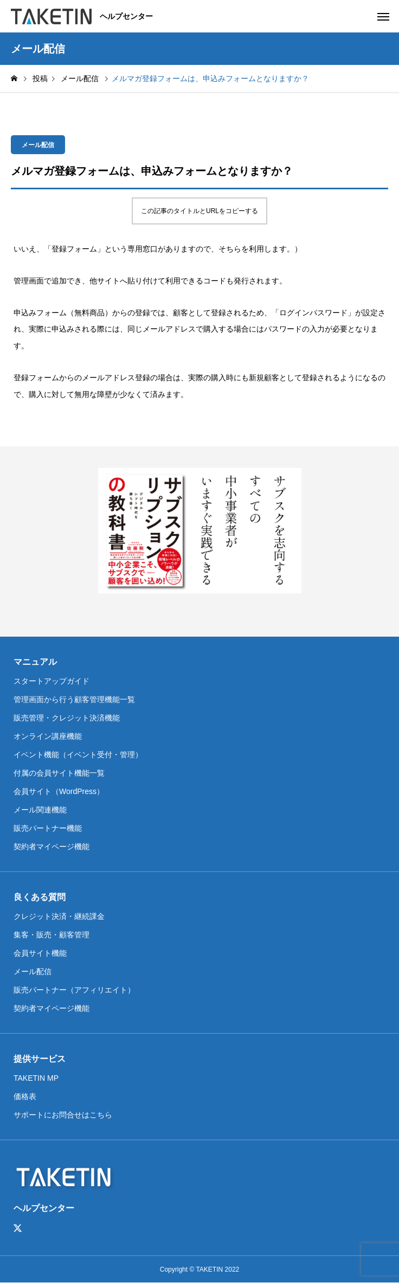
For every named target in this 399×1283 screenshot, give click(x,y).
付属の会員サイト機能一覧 (59, 773)
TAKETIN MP (36, 1078)
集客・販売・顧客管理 (51, 934)
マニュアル (35, 661)
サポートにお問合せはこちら (63, 1114)
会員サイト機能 (40, 953)
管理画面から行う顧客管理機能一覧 (74, 699)
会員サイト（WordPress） (59, 791)
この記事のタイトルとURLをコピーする (199, 211)
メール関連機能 (40, 809)
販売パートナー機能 (48, 828)
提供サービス (40, 1058)
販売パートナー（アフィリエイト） (74, 990)
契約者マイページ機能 (51, 846)
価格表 (25, 1096)
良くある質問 (40, 897)
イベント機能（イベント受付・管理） (78, 754)
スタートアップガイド (51, 681)
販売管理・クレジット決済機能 (67, 717)
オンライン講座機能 (48, 736)
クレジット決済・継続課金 (59, 916)
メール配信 (38, 145)
